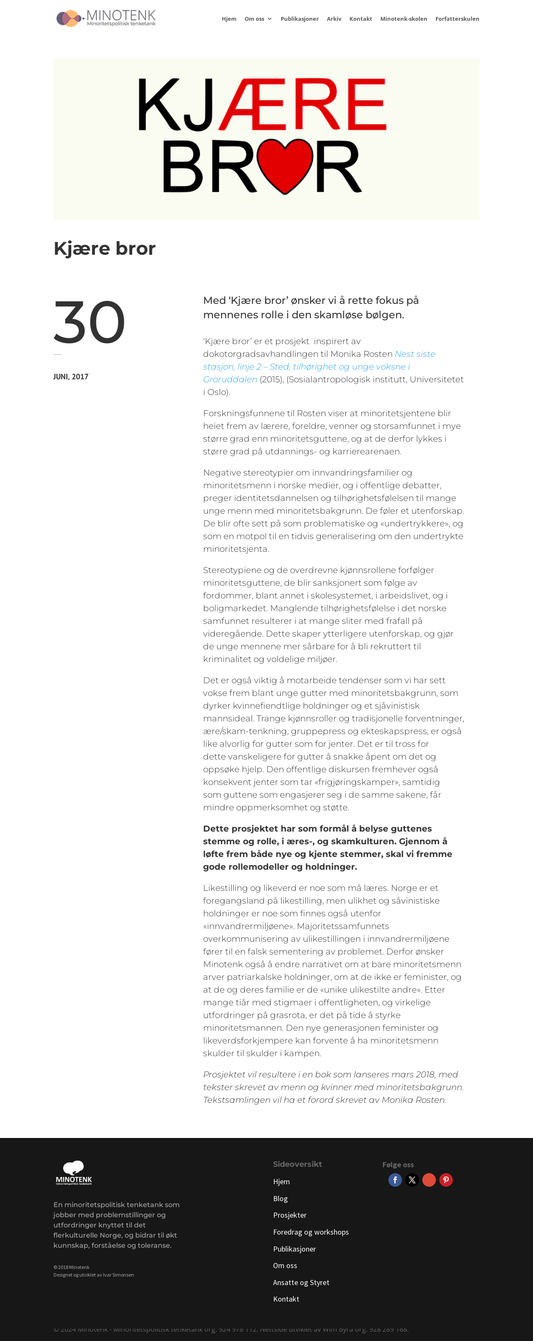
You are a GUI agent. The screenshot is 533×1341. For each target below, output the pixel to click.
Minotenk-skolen (403, 19)
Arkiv (334, 19)
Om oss (254, 19)
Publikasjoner (300, 19)
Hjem (229, 19)
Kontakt (360, 19)
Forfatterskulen (457, 19)
